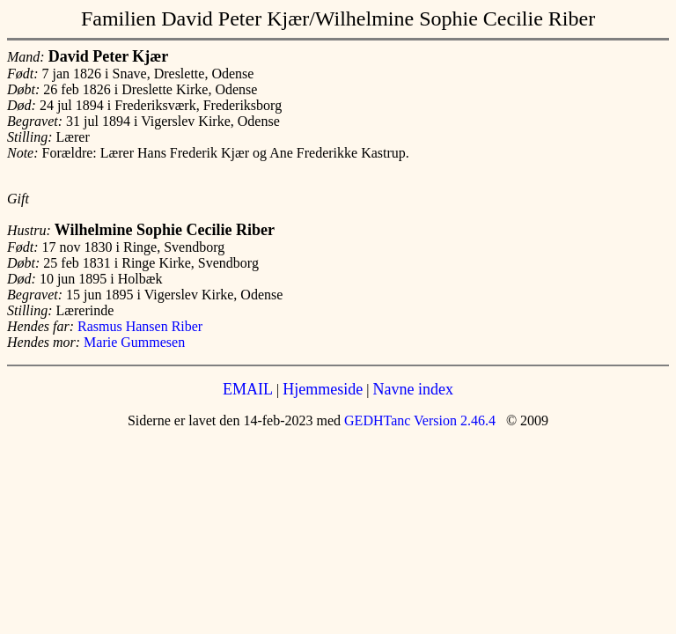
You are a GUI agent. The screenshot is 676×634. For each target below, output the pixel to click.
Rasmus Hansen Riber (139, 326)
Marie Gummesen (134, 342)
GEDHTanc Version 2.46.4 (418, 420)
